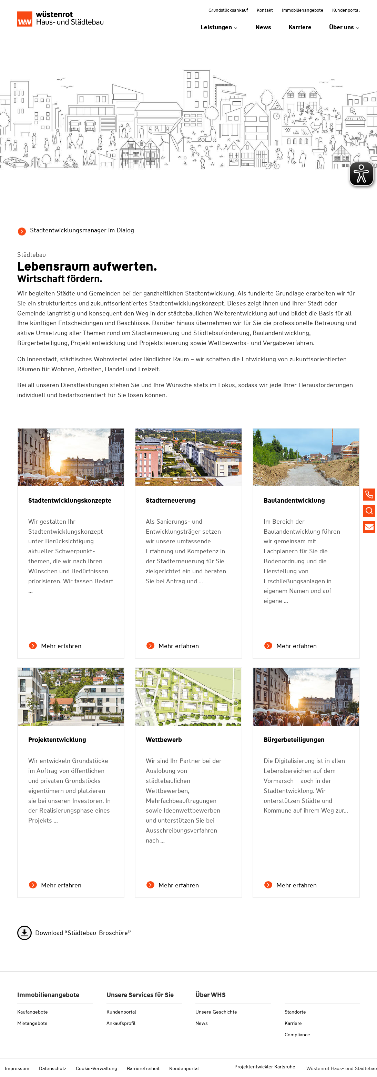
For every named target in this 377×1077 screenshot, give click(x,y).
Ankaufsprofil (120, 1023)
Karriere (300, 27)
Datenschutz (52, 1068)
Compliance (297, 1034)
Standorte (295, 1012)
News (263, 27)
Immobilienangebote (302, 10)
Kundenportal (346, 10)
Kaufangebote (32, 1012)
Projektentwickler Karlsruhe (264, 1067)
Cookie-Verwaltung (96, 1068)
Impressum (17, 1068)
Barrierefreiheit (143, 1068)
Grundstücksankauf (228, 10)
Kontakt (265, 10)
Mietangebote (32, 1023)
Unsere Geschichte (216, 1012)
